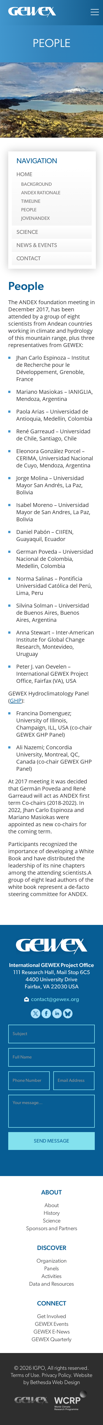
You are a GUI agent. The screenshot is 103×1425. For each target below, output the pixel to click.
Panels (51, 1269)
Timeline (30, 201)
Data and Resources (51, 1284)
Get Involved (51, 1316)
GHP (15, 700)
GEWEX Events (51, 1324)
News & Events (36, 245)
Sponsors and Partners (51, 1229)
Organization (52, 1261)
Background (36, 184)
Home (24, 175)
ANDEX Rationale (40, 193)
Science (27, 232)
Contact (28, 259)
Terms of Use (25, 1375)
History (52, 1213)
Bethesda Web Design (55, 1382)
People (29, 210)
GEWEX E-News (52, 1332)
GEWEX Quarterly (51, 1340)
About (51, 1205)
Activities (51, 1276)
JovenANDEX (35, 218)
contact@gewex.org (55, 999)
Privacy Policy (56, 1375)
